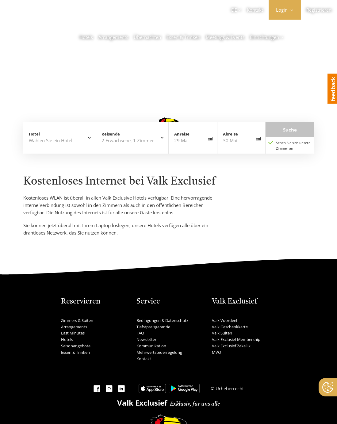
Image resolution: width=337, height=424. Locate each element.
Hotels (86, 37)
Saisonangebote (75, 346)
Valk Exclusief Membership (236, 339)
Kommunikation (151, 346)
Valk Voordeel (224, 320)
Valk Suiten (222, 333)
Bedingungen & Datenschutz (162, 320)
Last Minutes (73, 333)
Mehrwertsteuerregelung (159, 352)
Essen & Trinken (183, 37)
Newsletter (146, 339)
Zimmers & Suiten (77, 320)
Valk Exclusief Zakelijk (231, 346)
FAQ (140, 333)
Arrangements (113, 37)
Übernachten (147, 37)
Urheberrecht (229, 388)
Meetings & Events (225, 37)
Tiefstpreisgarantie (153, 327)
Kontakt (255, 10)
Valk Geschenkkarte (230, 327)
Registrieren (318, 10)
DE (234, 10)
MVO (216, 352)
